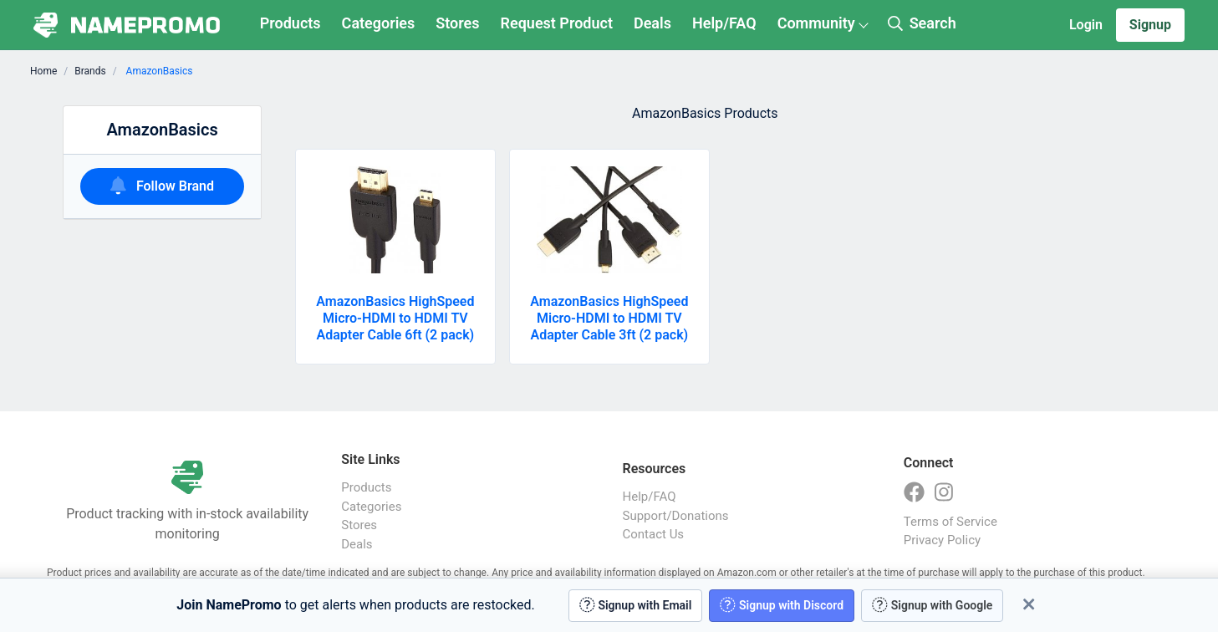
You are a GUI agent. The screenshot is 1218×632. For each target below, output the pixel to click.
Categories (378, 23)
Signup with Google (932, 605)
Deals (652, 23)
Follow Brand (162, 185)
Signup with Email (635, 605)
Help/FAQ (724, 23)
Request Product (557, 23)
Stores (457, 23)
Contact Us (654, 534)
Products (290, 23)
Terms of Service (950, 521)
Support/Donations (676, 515)
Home (43, 71)
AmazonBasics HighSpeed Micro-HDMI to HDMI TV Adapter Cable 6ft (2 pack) (395, 318)
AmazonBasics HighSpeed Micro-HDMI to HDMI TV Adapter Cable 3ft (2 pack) (609, 318)
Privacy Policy (942, 540)
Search (922, 23)
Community (816, 23)
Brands (89, 71)
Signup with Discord (781, 605)
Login (1086, 25)
